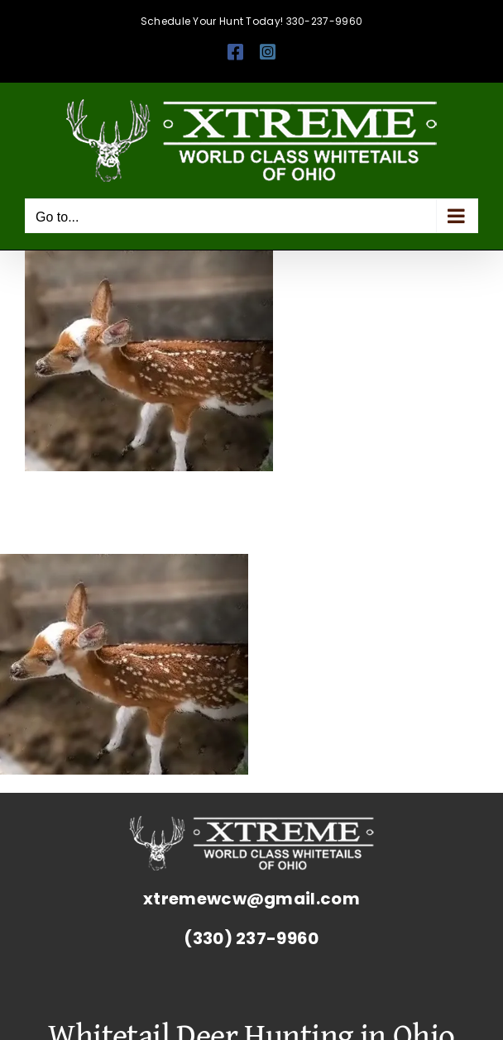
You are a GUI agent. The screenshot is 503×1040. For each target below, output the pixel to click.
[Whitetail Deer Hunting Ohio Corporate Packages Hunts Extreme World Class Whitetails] (251, 824)
